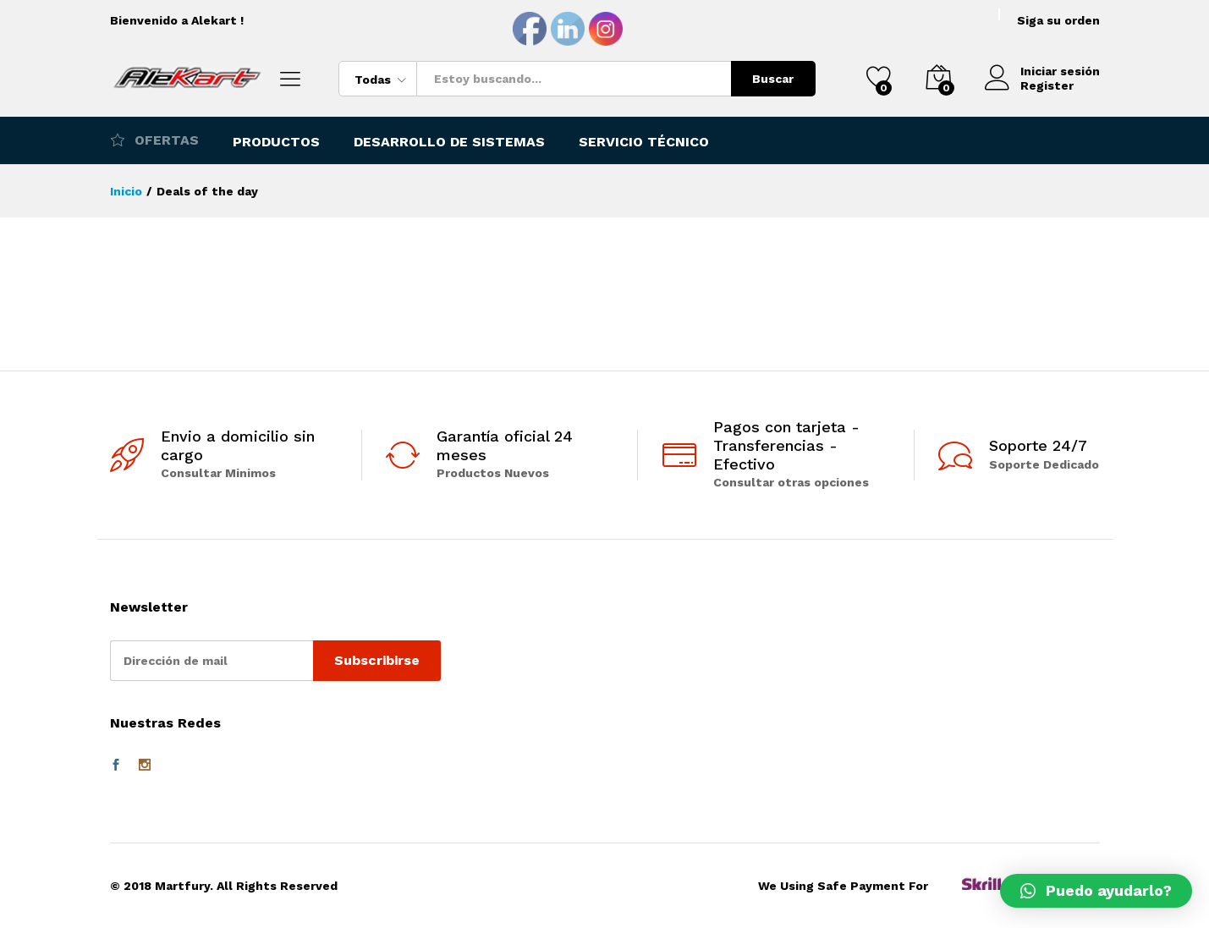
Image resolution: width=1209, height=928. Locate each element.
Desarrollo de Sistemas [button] (449, 142)
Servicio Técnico (644, 142)
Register (1047, 85)
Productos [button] (276, 142)
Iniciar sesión (1042, 71)
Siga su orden (1058, 20)
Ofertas (154, 139)
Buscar (773, 78)
